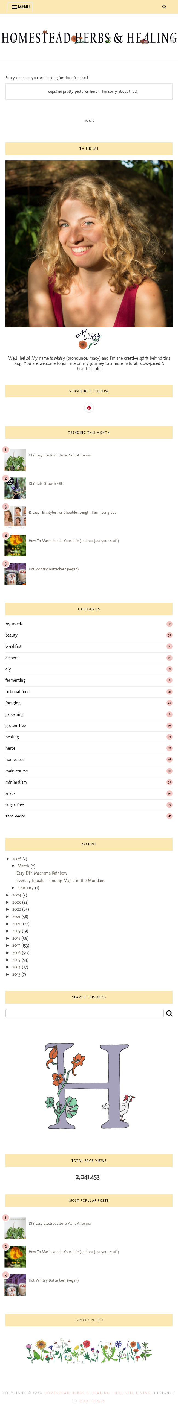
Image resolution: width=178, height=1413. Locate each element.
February (26, 887)
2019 (17, 930)
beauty (11, 635)
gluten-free (15, 725)
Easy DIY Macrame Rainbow (41, 873)
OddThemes (92, 1401)
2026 (17, 858)
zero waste (15, 816)
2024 (17, 895)
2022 (17, 909)
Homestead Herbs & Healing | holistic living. (98, 1393)
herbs (10, 748)
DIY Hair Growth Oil (45, 483)
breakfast (13, 646)
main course (16, 770)
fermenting (15, 680)
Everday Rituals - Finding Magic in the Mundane (60, 880)
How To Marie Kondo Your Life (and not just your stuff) (74, 540)
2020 (17, 923)
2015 (17, 959)
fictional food (17, 691)
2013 (17, 974)
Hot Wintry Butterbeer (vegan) (54, 569)
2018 (17, 938)
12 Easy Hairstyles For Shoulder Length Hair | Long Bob (72, 512)
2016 (17, 952)
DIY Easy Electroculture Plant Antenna (60, 455)
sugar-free (14, 804)
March (24, 866)
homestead (15, 759)
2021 (17, 916)
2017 (16, 945)
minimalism (16, 782)
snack (10, 793)
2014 (17, 966)
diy (8, 669)
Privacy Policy (89, 1320)
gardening (14, 714)
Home (89, 120)
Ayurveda (14, 623)
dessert (11, 657)
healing (12, 736)
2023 (17, 902)
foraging (13, 702)
